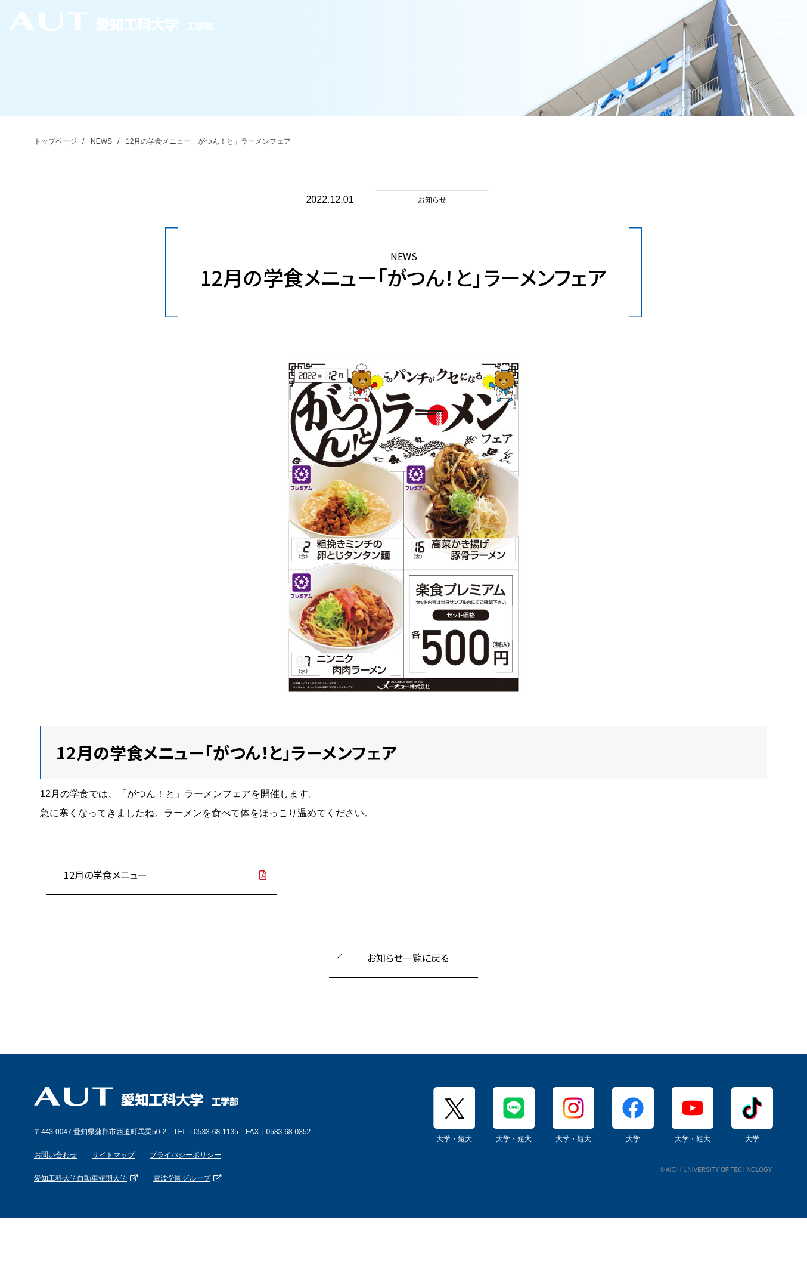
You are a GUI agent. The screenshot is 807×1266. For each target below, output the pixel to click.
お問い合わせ (55, 1155)
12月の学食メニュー (105, 874)
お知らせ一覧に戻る (408, 957)
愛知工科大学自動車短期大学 (80, 1178)
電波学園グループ (181, 1178)
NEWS (101, 141)
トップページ (55, 141)
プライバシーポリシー (185, 1155)
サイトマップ (113, 1155)
